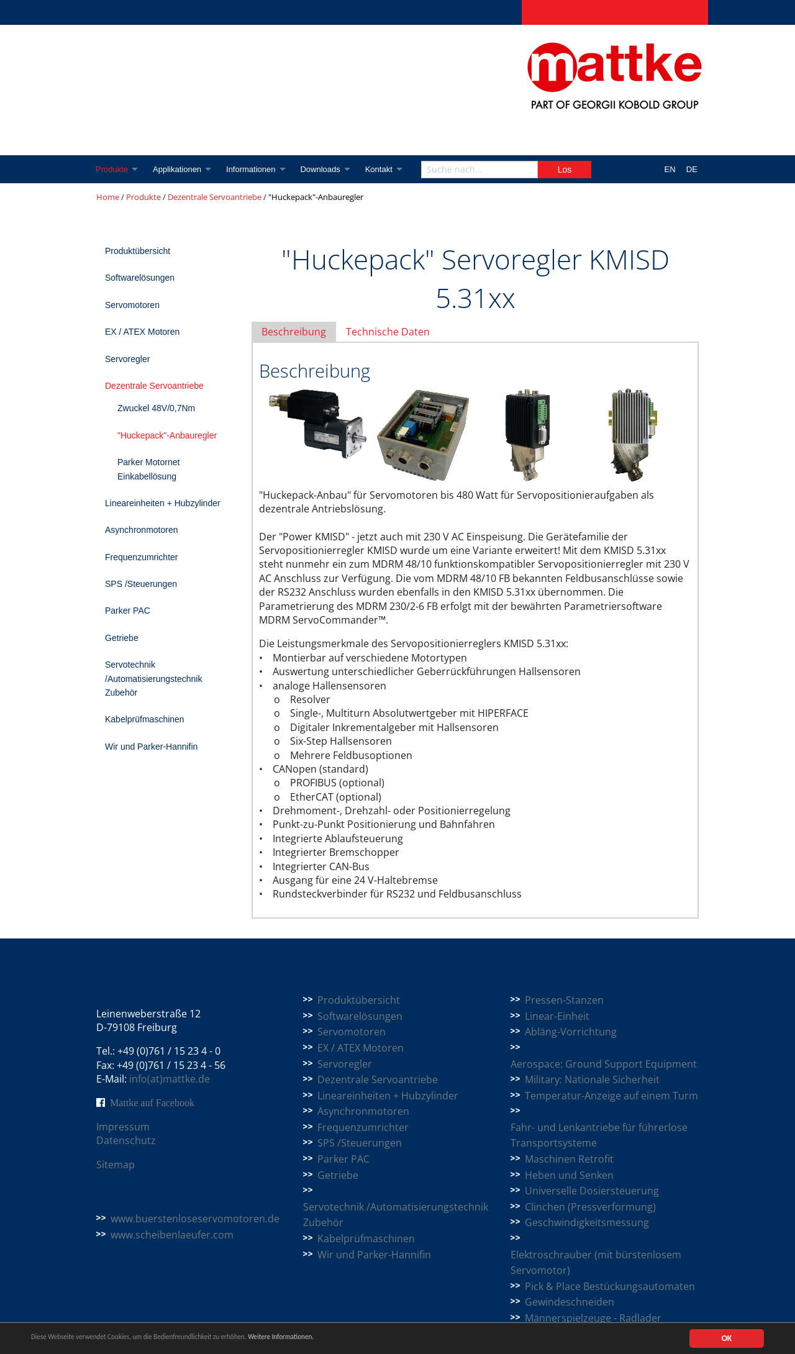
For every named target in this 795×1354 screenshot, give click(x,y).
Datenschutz (126, 1140)
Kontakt (388, 169)
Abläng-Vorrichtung (571, 1031)
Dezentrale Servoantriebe (214, 196)
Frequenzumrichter (141, 557)
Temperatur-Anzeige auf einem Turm (611, 1095)
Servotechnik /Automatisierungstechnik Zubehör (153, 678)
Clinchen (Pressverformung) (590, 1207)
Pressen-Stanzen (564, 1000)
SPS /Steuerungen (141, 584)
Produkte (112, 169)
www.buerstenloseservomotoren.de (195, 1218)
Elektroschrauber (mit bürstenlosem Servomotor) (596, 1263)
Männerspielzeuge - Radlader (593, 1318)
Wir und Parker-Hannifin (151, 747)
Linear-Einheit (557, 1016)
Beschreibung (293, 331)
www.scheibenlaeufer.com (172, 1235)
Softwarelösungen (140, 278)
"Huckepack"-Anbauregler (167, 435)
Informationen (256, 169)
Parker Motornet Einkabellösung (148, 469)
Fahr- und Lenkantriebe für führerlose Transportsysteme (599, 1135)
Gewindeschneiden (569, 1302)
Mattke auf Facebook (152, 1102)
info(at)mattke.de (169, 1079)
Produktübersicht (137, 251)
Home (107, 196)
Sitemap (115, 1164)
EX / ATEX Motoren (142, 332)
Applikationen (180, 169)
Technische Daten (388, 331)
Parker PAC (127, 611)
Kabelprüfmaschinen (144, 719)
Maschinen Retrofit (569, 1159)
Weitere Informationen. (337, 1339)
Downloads (327, 169)
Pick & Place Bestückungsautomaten (610, 1286)
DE (691, 169)
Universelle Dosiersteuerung (592, 1190)
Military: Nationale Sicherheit (592, 1079)
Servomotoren (132, 305)
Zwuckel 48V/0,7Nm (156, 408)
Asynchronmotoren (141, 530)
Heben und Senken (569, 1175)
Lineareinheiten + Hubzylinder (162, 503)
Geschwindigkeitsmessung (587, 1222)
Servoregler (127, 359)
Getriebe (122, 638)
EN (670, 169)
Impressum (123, 1127)
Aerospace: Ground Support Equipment (604, 1064)
